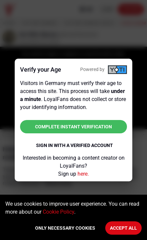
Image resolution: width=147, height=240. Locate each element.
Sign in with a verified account (74, 145)
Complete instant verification (73, 126)
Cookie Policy (58, 212)
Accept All (123, 228)
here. (83, 174)
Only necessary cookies (65, 228)
